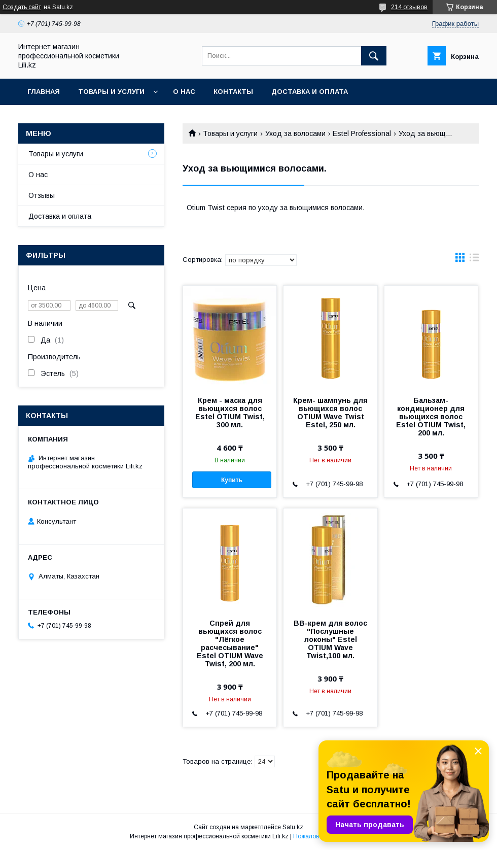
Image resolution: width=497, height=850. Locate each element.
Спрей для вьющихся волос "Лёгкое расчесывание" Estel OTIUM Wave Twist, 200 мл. (230, 643)
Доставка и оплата (309, 91)
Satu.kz (292, 827)
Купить (231, 480)
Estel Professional (362, 133)
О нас (184, 91)
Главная (43, 91)
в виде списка (474, 260)
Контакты (233, 91)
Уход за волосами (295, 133)
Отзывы (41, 195)
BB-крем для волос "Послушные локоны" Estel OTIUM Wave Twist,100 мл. (330, 639)
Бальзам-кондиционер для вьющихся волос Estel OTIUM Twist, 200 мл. (431, 416)
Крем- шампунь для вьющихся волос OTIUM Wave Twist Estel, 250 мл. (330, 412)
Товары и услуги (111, 91)
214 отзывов (409, 7)
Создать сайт (22, 7)
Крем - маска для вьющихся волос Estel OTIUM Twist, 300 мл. (230, 412)
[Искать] (373, 55)
